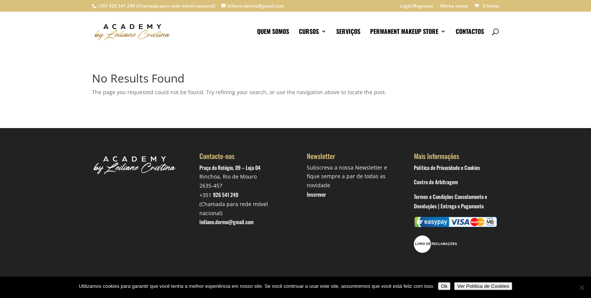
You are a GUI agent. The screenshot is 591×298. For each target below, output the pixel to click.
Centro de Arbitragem (436, 182)
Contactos (470, 32)
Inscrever (316, 194)
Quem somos (273, 32)
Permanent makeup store (404, 32)
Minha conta (454, 6)
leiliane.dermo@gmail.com (226, 222)
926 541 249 (225, 195)
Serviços (348, 32)
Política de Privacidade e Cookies (447, 167)
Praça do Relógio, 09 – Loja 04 (229, 167)
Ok (444, 286)
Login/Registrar (416, 6)
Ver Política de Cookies (483, 286)
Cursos (309, 32)
